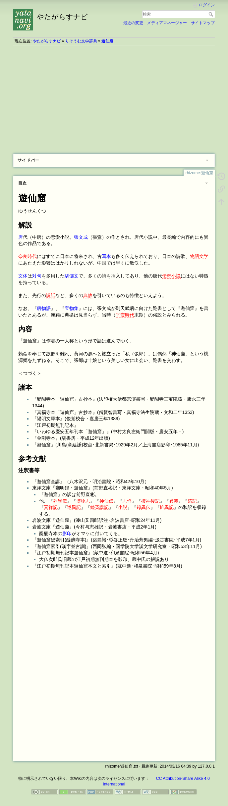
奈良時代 (27, 256)
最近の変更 (133, 23)
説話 (50, 295)
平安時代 (125, 315)
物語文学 (199, 256)
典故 (87, 295)
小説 (122, 507)
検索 (211, 14)
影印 (67, 533)
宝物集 (72, 308)
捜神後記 (150, 501)
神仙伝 (106, 501)
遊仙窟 (107, 41)
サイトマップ (203, 23)
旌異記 (167, 507)
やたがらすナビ (47, 41)
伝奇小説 (171, 275)
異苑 (173, 501)
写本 (106, 256)
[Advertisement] (114, 97)
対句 (36, 275)
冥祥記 (51, 507)
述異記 (74, 507)
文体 (23, 275)
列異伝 (60, 501)
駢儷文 (72, 275)
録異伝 (143, 507)
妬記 (192, 501)
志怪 (127, 501)
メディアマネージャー (167, 23)
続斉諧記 (99, 507)
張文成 (81, 237)
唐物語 (44, 308)
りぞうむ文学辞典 (81, 41)
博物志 (83, 501)
